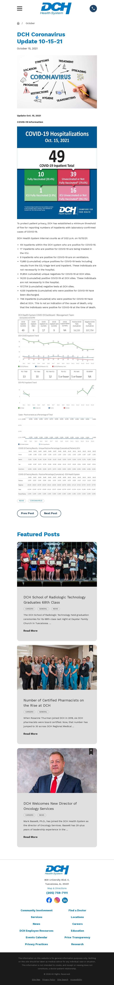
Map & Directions (57, 888)
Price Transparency (77, 937)
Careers (77, 923)
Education (77, 930)
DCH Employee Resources (36, 930)
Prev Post (27, 513)
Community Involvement (37, 910)
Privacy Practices (36, 944)
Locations (77, 917)
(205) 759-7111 (57, 892)
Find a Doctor (77, 910)
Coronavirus (36, 501)
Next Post (50, 513)
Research (77, 944)
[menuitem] (36, 979)
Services (36, 917)
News (21, 501)
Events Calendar (36, 937)
